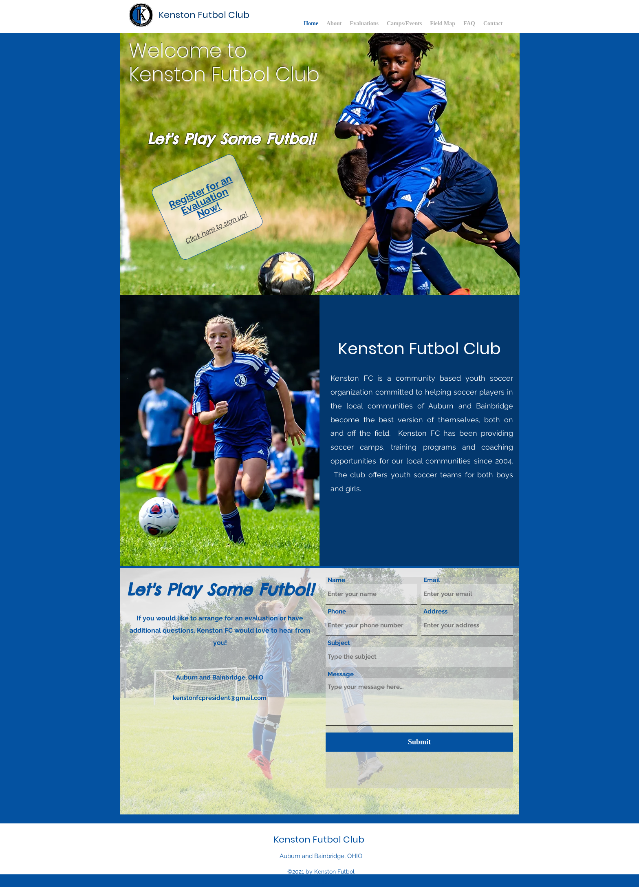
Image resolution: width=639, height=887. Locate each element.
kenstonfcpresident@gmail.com (220, 698)
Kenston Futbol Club (204, 15)
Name (336, 580)
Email (431, 580)
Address (435, 612)
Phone (337, 612)
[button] (320, 164)
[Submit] (419, 742)
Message (341, 674)
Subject (339, 643)
